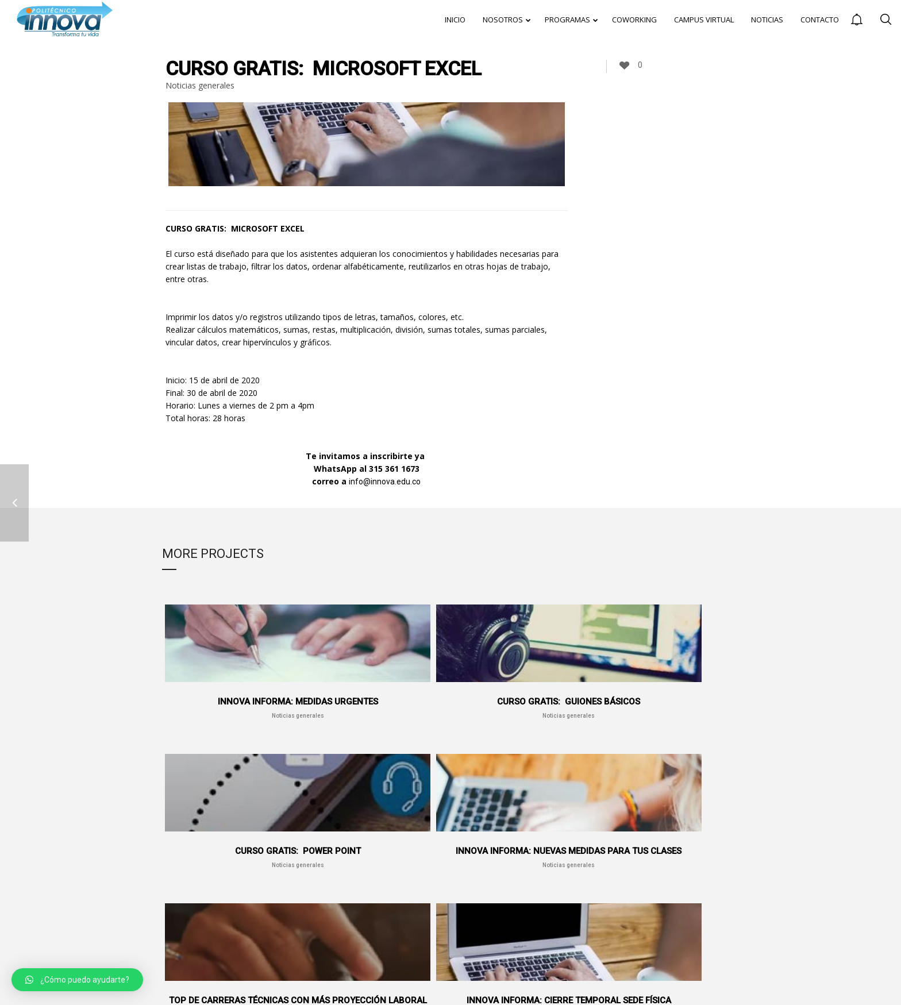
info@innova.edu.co (385, 481)
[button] (77, 979)
